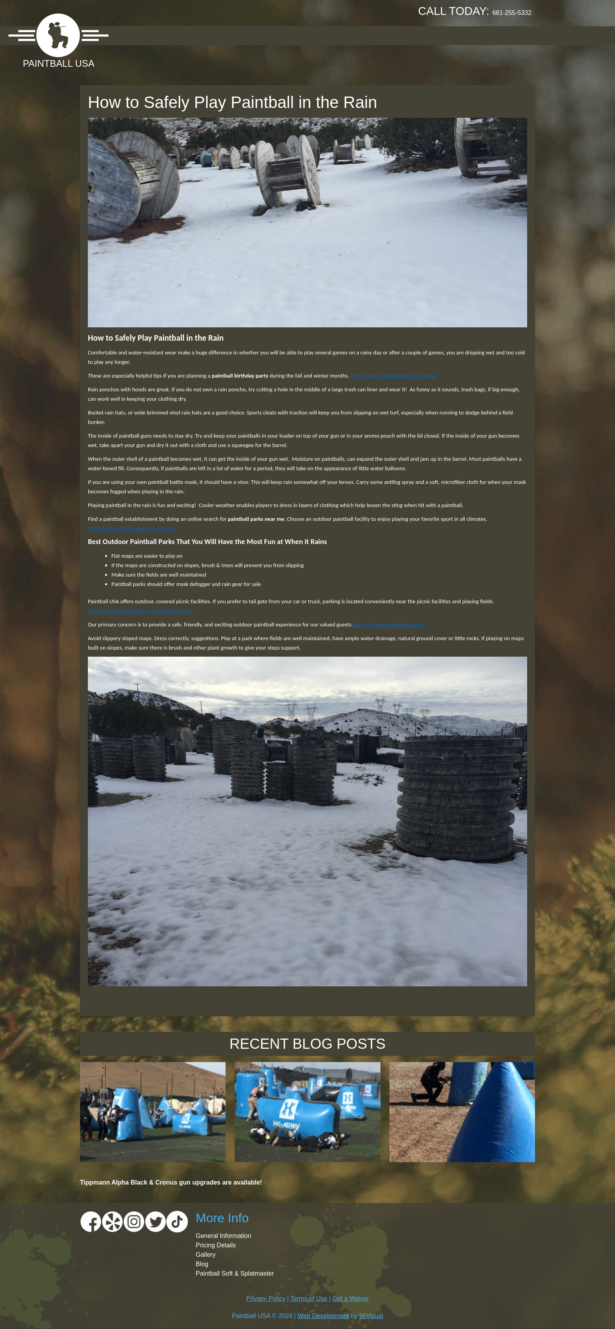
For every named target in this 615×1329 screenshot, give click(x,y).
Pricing (221, 35)
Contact (383, 35)
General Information (223, 1235)
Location (177, 35)
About (135, 35)
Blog (202, 1264)
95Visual (371, 1316)
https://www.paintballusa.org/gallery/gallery (141, 610)
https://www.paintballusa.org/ (390, 624)
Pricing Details (216, 1245)
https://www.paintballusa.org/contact (132, 528)
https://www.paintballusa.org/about (393, 375)
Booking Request (322, 35)
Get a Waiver (350, 1298)
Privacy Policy (266, 1298)
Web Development (323, 1316)
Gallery (262, 35)
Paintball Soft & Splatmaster (235, 1273)
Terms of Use (308, 1298)
